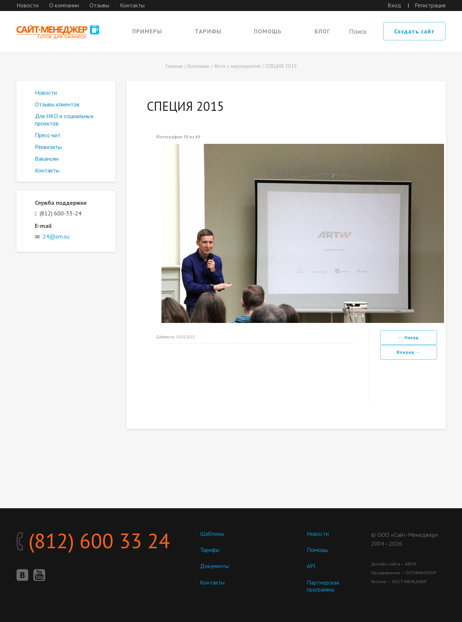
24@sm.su (56, 236)
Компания (198, 66)
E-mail (43, 225)
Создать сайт (414, 31)
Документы (214, 566)
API (311, 566)
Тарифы (208, 31)
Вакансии (46, 158)
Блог (322, 31)
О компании (64, 5)
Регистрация (430, 5)
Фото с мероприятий (237, 66)
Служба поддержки (61, 202)
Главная (174, 66)
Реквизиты (48, 146)
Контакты (132, 5)
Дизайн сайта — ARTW (393, 564)
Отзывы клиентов (57, 104)
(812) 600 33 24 (93, 540)
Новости (28, 5)
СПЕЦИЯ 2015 (281, 66)
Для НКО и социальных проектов (64, 119)
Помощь (268, 31)
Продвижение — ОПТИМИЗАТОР (403, 572)
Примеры (147, 31)
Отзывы (99, 5)
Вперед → (409, 352)
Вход (394, 5)
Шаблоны (212, 533)
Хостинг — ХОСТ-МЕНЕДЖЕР (399, 581)
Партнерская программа (323, 586)
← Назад (408, 337)
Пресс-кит (48, 135)
